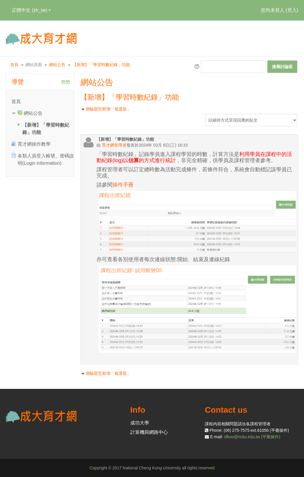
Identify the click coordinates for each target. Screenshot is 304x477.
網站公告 (57, 64)
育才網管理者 (113, 145)
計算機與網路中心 (149, 432)
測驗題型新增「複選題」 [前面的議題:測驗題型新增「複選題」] (108, 109)
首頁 (14, 64)
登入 (292, 10)
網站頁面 (34, 64)
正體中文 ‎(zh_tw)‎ (31, 10)
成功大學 (139, 422)
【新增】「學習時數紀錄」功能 (101, 64)
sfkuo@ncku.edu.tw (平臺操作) (252, 436)
